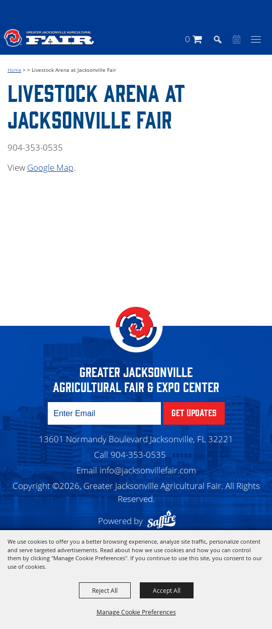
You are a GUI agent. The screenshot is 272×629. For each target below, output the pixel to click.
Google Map (50, 167)
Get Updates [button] (194, 412)
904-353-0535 (138, 454)
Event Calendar (235, 40)
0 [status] (187, 39)
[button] (222, 39)
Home (14, 69)
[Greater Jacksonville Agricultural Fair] (49, 37)
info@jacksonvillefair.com (148, 470)
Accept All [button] (166, 590)
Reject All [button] (105, 590)
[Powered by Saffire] (164, 521)
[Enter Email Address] (104, 413)
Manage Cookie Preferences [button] (136, 612)
